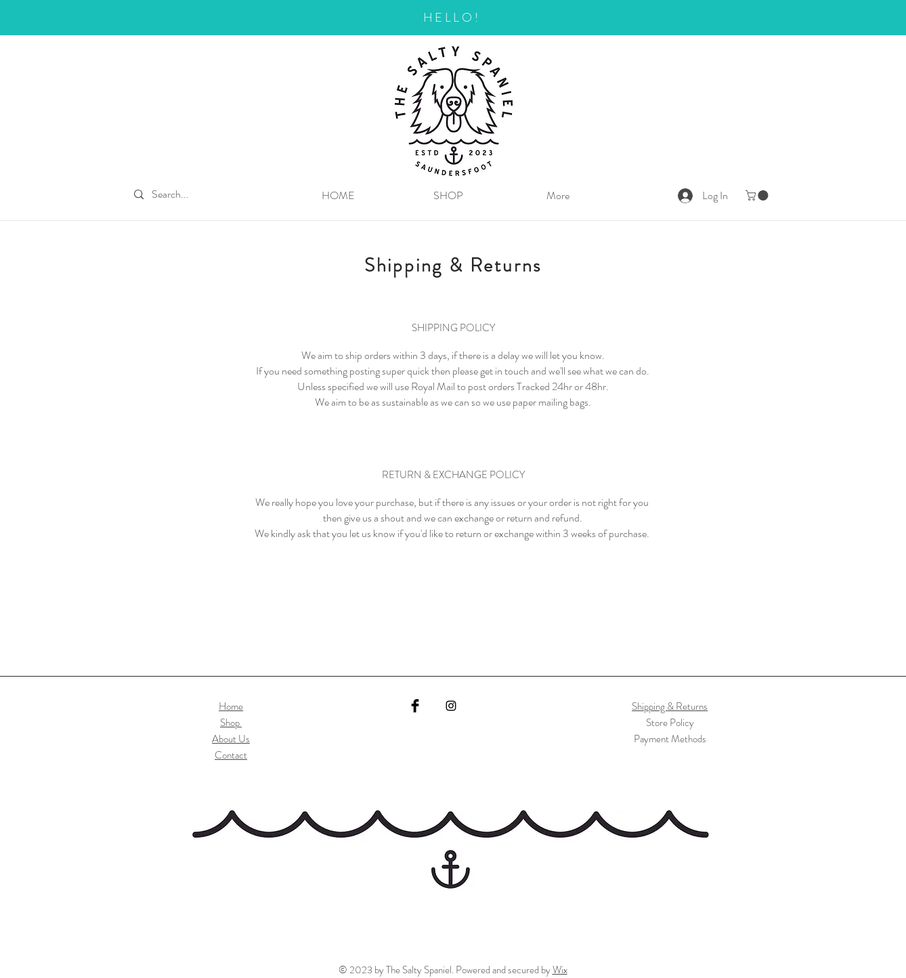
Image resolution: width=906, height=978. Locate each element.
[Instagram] (451, 706)
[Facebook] (415, 706)
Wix (560, 969)
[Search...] (176, 194)
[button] (758, 195)
